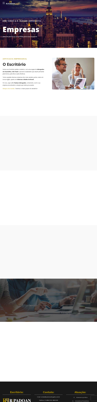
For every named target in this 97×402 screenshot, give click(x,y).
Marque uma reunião (9, 88)
